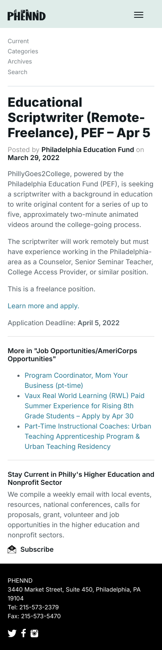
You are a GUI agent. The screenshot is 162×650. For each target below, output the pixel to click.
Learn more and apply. (43, 305)
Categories (23, 51)
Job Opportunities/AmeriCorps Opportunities (72, 354)
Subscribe (30, 549)
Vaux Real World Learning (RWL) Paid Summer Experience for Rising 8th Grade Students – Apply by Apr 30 (85, 405)
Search (17, 72)
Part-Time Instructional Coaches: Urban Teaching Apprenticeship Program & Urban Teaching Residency (88, 436)
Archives (20, 61)
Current (18, 41)
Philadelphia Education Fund (88, 149)
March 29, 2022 (33, 157)
